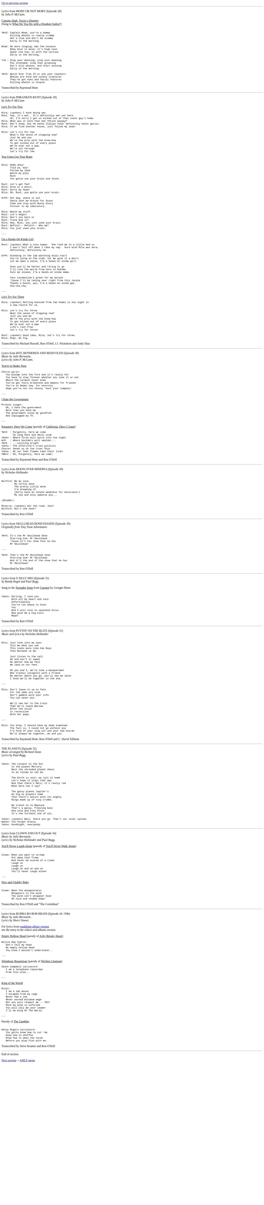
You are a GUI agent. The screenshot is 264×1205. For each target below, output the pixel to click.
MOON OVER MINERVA (31, 534)
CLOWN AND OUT (28, 949)
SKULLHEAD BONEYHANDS (35, 595)
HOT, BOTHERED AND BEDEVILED (39, 404)
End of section (9, 1194)
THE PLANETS (11, 851)
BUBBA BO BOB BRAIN (31, 1038)
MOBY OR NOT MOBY (31, 11)
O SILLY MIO (24, 657)
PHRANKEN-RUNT (28, 108)
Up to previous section (14, 3)
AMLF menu (27, 1200)
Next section (8, 1200)
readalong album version (34, 1051)
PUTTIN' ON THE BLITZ (31, 714)
